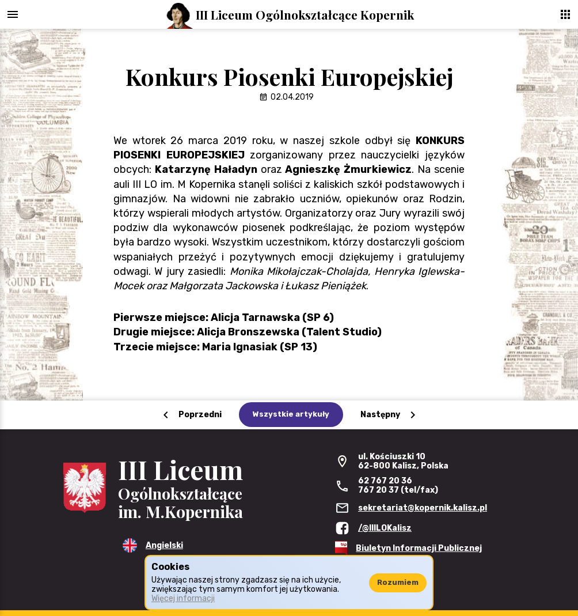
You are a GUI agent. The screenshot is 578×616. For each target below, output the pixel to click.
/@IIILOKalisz (385, 528)
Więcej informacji (183, 598)
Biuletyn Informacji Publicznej (419, 548)
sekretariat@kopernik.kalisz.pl (422, 508)
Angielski (164, 545)
